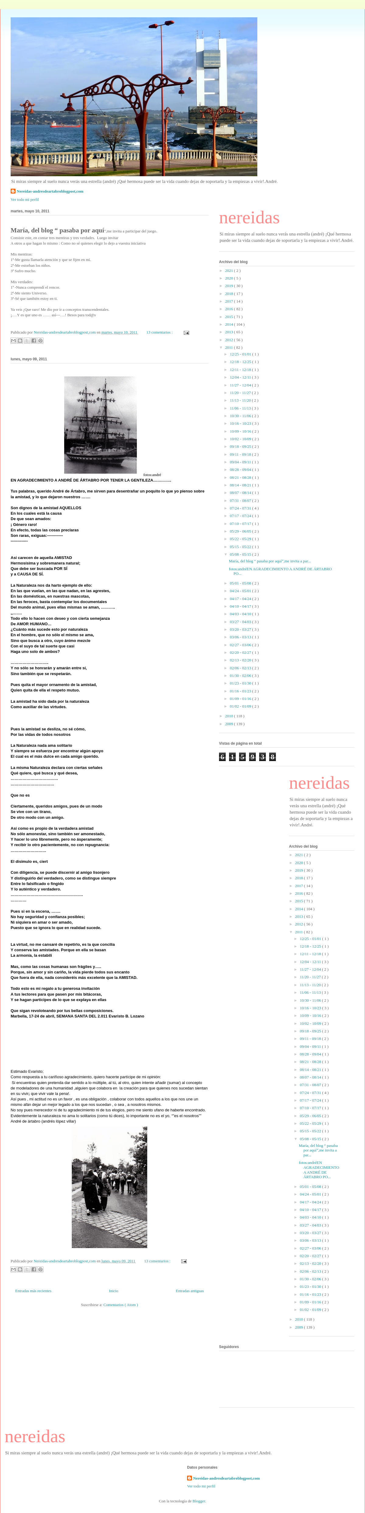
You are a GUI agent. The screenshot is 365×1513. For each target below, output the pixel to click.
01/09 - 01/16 (241, 698)
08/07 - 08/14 (241, 492)
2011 (229, 347)
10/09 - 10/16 (241, 431)
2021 (229, 270)
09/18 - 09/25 (241, 446)
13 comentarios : (160, 332)
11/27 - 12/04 (241, 385)
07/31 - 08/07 (241, 500)
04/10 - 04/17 (241, 606)
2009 (229, 724)
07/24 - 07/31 (241, 508)
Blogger (199, 1501)
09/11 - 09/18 (241, 454)
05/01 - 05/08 (241, 583)
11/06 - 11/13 (241, 408)
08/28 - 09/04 (241, 469)
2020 (229, 278)
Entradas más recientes (33, 1290)
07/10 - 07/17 (241, 523)
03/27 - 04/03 (241, 621)
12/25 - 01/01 (241, 354)
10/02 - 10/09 (241, 439)
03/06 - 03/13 (241, 637)
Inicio (113, 1290)
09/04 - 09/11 (241, 462)
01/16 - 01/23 (241, 691)
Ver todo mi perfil (25, 199)
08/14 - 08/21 (241, 485)
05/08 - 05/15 (241, 554)
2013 (229, 332)
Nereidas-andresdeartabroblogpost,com (50, 191)
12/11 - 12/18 (241, 369)
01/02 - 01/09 (241, 706)
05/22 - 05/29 (241, 539)
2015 (229, 316)
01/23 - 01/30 (241, 683)
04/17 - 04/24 (241, 598)
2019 (229, 285)
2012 (229, 340)
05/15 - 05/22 (241, 546)
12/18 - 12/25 (241, 361)
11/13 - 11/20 (241, 400)
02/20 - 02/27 (241, 652)
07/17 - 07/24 (241, 515)
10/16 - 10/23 (241, 423)
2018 (229, 293)
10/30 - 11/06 (241, 415)
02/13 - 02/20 (241, 660)
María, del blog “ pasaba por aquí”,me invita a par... (270, 561)
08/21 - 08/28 (241, 477)
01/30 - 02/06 (241, 675)
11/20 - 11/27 (241, 392)
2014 (229, 324)
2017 (229, 301)
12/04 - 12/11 (241, 377)
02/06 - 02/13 (241, 668)
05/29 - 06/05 (241, 531)
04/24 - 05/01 (241, 590)
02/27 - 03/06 (241, 645)
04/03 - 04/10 (241, 614)
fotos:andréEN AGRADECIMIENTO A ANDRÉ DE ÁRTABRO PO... (319, 1169)
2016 (229, 309)
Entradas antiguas (190, 1290)
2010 (229, 716)
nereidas (249, 217)
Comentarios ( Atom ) (120, 1304)
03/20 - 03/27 (241, 629)
